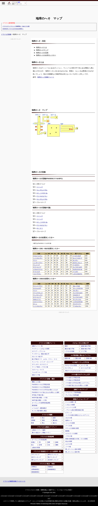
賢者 (32, 423)
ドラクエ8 (54, 495)
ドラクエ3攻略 (6, 34)
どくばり (75, 271)
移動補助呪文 (35, 472)
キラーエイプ (37, 267)
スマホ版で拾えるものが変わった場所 (76, 385)
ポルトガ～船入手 (37, 356)
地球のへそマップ (42, 50)
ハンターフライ (37, 262)
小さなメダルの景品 (71, 365)
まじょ (35, 304)
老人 (32, 445)
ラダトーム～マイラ (38, 369)
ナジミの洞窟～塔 (70, 402)
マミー (35, 260)
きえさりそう (77, 304)
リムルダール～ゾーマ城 (39, 372)
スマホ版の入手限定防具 (72, 380)
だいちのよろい (42, 196)
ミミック (40, 187)
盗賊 (54, 417)
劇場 (57, 442)
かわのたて (76, 295)
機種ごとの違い (36, 382)
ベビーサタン (37, 274)
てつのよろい (77, 306)
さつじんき (36, 271)
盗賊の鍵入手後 (86, 346)
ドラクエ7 (47, 495)
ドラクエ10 (68, 495)
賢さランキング (52, 457)
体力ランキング (36, 457)
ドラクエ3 (18, 495)
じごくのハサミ (37, 258)
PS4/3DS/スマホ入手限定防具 (41, 387)
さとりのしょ (69, 368)
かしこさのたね (42, 193)
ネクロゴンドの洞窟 (71, 433)
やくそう (40, 228)
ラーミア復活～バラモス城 (40, 367)
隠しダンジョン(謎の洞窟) (73, 449)
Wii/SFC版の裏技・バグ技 (39, 397)
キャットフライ (37, 286)
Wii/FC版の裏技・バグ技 (39, 400)
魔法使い (55, 420)
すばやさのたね (77, 269)
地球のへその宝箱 (42, 52)
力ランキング (35, 454)
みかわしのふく (77, 262)
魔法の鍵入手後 (69, 348)
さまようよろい (37, 256)
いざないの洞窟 (70, 404)
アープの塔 (68, 425)
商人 (43, 423)
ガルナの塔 (68, 418)
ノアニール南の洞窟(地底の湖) (74, 410)
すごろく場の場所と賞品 (39, 410)
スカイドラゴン (37, 301)
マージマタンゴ (37, 293)
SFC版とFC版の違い (38, 395)
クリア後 (84, 351)
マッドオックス (37, 295)
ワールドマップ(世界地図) (73, 392)
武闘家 (33, 420)
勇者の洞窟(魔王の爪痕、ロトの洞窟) (76, 439)
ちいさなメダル (42, 190)
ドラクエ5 (32, 495)
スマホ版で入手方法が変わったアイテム (77, 383)
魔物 (57, 445)
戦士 (43, 417)
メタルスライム (37, 269)
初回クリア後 (36, 375)
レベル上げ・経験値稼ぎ (39, 408)
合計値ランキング (53, 459)
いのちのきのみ (78, 301)
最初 (66, 346)
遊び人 (55, 423)
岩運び (33, 442)
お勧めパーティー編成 (38, 430)
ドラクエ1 (4, 495)
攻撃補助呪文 (35, 469)
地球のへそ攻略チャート (45, 77)
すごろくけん (77, 299)
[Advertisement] (49, 9)
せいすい (75, 260)
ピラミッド (68, 412)
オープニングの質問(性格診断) (41, 403)
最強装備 (34, 405)
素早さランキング (53, 454)
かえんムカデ (37, 288)
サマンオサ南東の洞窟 (72, 428)
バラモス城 (68, 436)
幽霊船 (67, 431)
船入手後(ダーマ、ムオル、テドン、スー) (44, 359)
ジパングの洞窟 (70, 423)
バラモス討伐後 (69, 351)
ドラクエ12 (84, 495)
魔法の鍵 (78, 358)
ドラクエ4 (25, 495)
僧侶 (43, 420)
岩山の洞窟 (68, 441)
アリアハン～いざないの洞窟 (40, 348)
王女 (48, 445)
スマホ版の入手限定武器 (72, 377)
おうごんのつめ (86, 368)
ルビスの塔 (68, 444)
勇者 (32, 417)
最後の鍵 (89, 358)
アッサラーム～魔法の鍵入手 (40, 354)
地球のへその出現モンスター (46, 55)
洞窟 (48, 442)
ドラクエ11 (76, 495)
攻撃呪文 (34, 466)
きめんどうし (37, 299)
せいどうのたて (77, 258)
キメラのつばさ (77, 267)
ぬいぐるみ (76, 286)
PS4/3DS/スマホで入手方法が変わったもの (45, 389)
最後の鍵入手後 (86, 348)
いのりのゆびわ (77, 274)
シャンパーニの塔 (70, 407)
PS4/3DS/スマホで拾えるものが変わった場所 (45, 392)
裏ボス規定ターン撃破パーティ (41, 432)
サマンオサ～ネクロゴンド (40, 364)
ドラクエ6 (40, 495)
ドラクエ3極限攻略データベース (14, 481)
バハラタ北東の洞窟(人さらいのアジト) (77, 415)
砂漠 (40, 445)
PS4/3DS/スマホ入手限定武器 (41, 384)
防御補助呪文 (52, 469)
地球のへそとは (41, 47)
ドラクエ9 (61, 495)
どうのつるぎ (77, 256)
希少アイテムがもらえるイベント (75, 370)
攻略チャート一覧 (37, 346)
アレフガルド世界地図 (72, 395)
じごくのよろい (37, 306)
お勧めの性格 (36, 447)
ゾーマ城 (68, 446)
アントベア (36, 265)
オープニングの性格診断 (39, 439)
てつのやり (76, 265)
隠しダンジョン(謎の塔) (72, 452)
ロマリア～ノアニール (38, 351)
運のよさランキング (37, 459)
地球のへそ (68, 420)
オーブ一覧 (84, 365)
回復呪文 (50, 466)
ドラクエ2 (11, 495)
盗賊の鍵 (67, 358)
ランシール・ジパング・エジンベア (42, 362)
